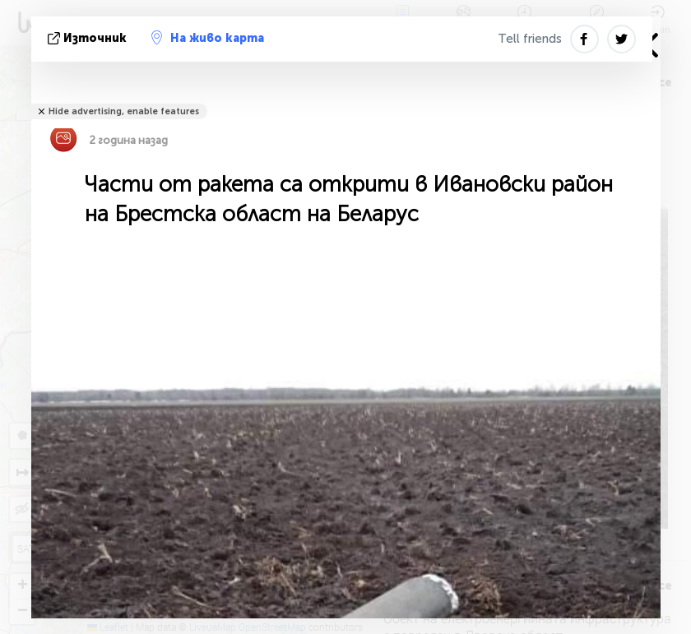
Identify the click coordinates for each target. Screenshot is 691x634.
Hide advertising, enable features (124, 111)
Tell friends (530, 38)
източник (89, 38)
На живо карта (207, 37)
